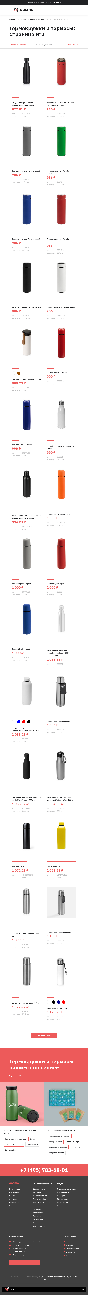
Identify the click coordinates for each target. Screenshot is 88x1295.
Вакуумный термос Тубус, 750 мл (25, 1003)
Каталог (23, 19)
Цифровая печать (56, 1153)
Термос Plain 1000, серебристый (60, 932)
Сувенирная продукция (66, 1189)
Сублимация (38, 1219)
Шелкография (10, 1150)
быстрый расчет (77, 10)
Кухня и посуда (37, 19)
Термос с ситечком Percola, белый (61, 307)
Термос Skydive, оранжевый (58, 514)
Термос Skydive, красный (57, 583)
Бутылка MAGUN (54, 867)
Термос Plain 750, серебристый (59, 721)
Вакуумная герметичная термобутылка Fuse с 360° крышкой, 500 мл (58, 653)
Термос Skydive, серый (21, 583)
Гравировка (76, 1147)
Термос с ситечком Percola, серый (26, 171)
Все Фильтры (73, 44)
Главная (12, 19)
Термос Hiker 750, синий (22, 445)
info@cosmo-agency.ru (21, 1255)
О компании (14, 1192)
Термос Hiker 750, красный (58, 373)
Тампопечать (32, 1144)
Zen (67, 1255)
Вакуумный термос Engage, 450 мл (26, 379)
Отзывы (12, 1206)
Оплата (12, 1196)
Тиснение (37, 1216)
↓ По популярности (44, 44)
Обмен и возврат (16, 1202)
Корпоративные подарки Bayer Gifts (63, 1130)
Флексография (39, 1226)
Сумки (32, 1139)
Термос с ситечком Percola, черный (26, 307)
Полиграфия (62, 1196)
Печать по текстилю (41, 1202)
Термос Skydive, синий (21, 649)
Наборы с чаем (55, 1142)
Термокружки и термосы (15, 1139)
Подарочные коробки (14, 1144)
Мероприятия (62, 1202)
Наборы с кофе (72, 1142)
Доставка (13, 1199)
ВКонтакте (70, 1252)
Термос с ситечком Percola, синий (26, 239)
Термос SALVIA (18, 867)
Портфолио (13, 1075)
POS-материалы (63, 1199)
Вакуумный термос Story (57, 1008)
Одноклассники (72, 1248)
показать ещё (44, 1036)
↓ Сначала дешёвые (17, 44)
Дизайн (60, 1206)
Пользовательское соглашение (55, 1277)
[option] (22, 1119)
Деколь (36, 1223)
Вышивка (37, 1192)
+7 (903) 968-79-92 (19, 1251)
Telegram (69, 1245)
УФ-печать (37, 1209)
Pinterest (69, 1242)
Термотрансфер (39, 1199)
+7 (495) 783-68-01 (44, 1169)
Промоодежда (63, 1192)
